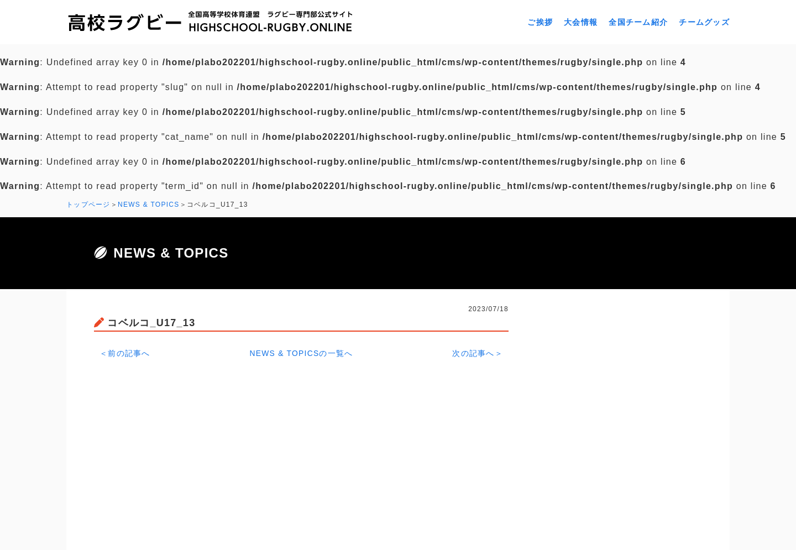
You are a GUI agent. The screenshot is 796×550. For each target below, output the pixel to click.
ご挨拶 (540, 22)
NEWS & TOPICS (149, 204)
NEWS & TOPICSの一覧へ (301, 353)
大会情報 (581, 22)
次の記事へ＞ (477, 352)
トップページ (88, 204)
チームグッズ (704, 22)
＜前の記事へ (125, 352)
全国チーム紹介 (638, 22)
